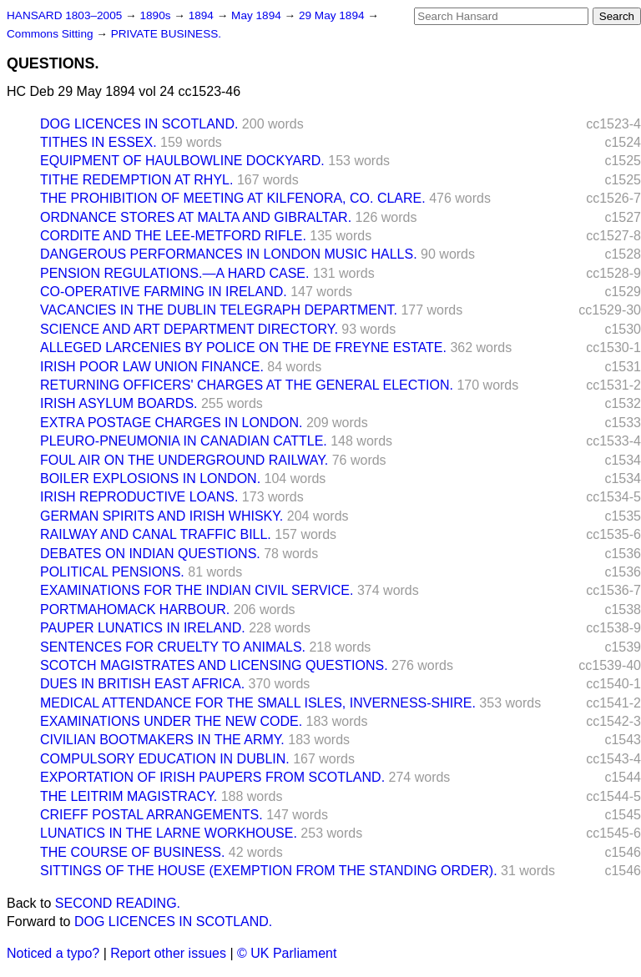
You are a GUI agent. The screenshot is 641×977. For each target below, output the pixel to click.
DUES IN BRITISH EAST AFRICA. (142, 684)
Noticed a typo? (53, 953)
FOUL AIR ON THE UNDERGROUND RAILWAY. (184, 460)
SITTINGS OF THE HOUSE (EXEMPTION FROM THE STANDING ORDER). (268, 871)
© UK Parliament (286, 953)
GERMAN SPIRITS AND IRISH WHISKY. (161, 516)
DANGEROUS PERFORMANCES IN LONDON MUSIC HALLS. (228, 254)
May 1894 (257, 15)
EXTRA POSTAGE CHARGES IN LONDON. (171, 422)
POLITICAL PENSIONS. (112, 572)
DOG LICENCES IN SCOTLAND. (139, 124)
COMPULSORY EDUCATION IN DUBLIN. (165, 759)
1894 (203, 15)
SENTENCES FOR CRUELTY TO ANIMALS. (172, 647)
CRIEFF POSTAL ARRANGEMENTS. (151, 815)
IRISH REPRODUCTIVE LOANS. (139, 497)
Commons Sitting (51, 34)
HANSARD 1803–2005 (64, 15)
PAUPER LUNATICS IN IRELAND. (142, 628)
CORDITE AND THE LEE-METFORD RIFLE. (173, 236)
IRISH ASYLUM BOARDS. (119, 403)
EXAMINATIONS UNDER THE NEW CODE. (171, 721)
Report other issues (168, 953)
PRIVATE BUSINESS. (166, 34)
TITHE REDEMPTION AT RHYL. (136, 180)
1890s (156, 15)
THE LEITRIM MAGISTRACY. (128, 796)
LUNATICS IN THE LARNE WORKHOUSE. (168, 833)
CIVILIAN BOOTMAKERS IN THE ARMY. (162, 740)
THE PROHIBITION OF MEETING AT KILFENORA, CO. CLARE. (233, 198)
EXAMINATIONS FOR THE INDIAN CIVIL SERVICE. (196, 590)
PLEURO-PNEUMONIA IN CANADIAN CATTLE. (183, 441)
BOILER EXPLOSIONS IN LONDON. (150, 478)
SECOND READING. (117, 903)
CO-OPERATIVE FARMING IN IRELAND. (163, 292)
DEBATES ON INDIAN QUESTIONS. (150, 553)
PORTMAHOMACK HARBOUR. (135, 609)
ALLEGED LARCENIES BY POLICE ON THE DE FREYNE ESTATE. (243, 347)
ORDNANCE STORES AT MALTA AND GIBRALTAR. (195, 217)
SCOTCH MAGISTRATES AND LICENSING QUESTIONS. (214, 665)
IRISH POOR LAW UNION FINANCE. (152, 367)
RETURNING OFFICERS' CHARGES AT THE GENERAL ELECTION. (246, 385)
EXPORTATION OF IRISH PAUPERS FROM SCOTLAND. (212, 777)
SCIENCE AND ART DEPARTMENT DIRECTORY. (189, 329)
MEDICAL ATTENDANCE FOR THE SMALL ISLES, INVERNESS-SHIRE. (258, 703)
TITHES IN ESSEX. (98, 142)
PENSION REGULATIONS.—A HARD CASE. (174, 273)
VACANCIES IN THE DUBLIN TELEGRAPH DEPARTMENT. (218, 310)
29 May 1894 (333, 15)
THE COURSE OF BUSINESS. (132, 852)
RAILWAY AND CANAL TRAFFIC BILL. (155, 534)
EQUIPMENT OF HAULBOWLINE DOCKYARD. (182, 161)
